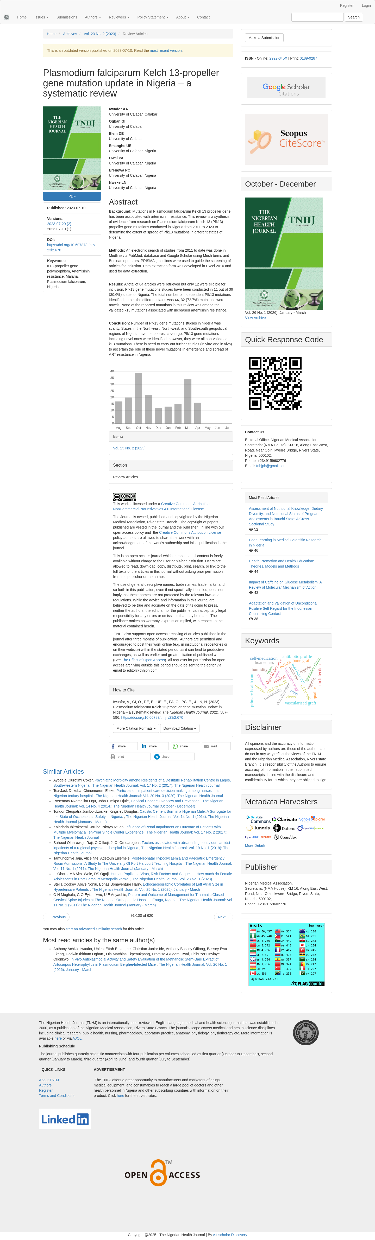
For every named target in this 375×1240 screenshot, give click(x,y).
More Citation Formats (135, 728)
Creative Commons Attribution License (190, 532)
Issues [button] (41, 17)
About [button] (182, 17)
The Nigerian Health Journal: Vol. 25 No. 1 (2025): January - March (146, 889)
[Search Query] (317, 17)
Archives (70, 34)
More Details (255, 845)
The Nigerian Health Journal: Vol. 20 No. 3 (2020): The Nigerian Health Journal (159, 796)
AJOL (77, 1038)
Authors (45, 1085)
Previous (56, 917)
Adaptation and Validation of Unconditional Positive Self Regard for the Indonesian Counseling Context (283, 608)
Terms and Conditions (56, 1095)
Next (223, 917)
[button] (123, 746)
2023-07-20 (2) (59, 224)
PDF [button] (72, 196)
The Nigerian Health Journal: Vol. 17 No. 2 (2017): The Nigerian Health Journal (156, 785)
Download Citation (180, 728)
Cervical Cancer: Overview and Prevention (166, 801)
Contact (203, 17)
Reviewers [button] (119, 17)
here (58, 1038)
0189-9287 (308, 58)
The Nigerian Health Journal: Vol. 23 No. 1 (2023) (172, 879)
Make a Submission (264, 38)
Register (347, 5)
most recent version (166, 50)
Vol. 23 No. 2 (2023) (100, 34)
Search (354, 17)
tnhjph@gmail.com (271, 466)
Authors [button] (93, 17)
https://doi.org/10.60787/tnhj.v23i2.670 (152, 717)
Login (366, 5)
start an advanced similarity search (94, 929)
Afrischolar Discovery (230, 1235)
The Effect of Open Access (143, 660)
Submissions (67, 17)
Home (22, 17)
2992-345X (278, 58)
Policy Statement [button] (153, 17)
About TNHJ (49, 1080)
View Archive (255, 318)
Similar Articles (63, 771)
